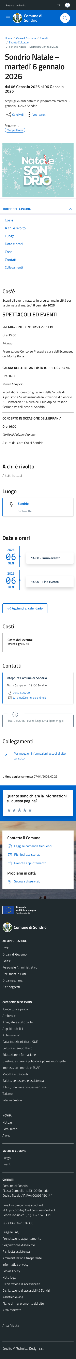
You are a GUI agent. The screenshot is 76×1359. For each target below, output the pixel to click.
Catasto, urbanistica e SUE (20, 1041)
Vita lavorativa (12, 1100)
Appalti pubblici (12, 1028)
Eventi (6, 1164)
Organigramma (12, 980)
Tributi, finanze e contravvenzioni (24, 1087)
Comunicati (9, 1128)
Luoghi (6, 1157)
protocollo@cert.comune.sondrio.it (32, 1210)
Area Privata (10, 1325)
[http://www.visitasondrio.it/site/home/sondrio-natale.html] (38, 756)
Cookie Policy (11, 1270)
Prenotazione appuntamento (21, 1238)
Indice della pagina (38, 209)
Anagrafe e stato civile (17, 1022)
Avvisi (6, 1135)
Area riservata (11, 1309)
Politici (6, 960)
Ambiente (9, 1015)
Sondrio (23, 503)
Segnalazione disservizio (18, 1245)
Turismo (7, 1093)
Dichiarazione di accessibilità (21, 1283)
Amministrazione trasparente (22, 1257)
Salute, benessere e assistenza (23, 1080)
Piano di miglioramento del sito (23, 1303)
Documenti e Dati (14, 973)
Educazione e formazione (19, 1054)
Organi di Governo (14, 954)
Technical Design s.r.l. (30, 1348)
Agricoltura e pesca (15, 1009)
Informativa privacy (15, 1264)
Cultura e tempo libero (17, 1048)
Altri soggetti (11, 986)
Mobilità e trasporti (15, 1074)
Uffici (5, 947)
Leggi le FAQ (10, 1232)
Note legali (9, 1277)
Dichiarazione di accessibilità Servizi (26, 1290)
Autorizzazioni (11, 1035)
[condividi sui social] (14, 114)
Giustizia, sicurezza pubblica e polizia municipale (34, 1061)
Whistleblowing (12, 1296)
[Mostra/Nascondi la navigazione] (8, 17)
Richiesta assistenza (16, 1251)
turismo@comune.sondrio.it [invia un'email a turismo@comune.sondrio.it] (26, 697)
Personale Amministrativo (19, 967)
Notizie (7, 1122)
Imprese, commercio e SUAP (21, 1067)
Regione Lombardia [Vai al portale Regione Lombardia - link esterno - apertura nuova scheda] (16, 5)
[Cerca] (65, 18)
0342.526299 (18, 692)
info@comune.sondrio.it (27, 1205)
